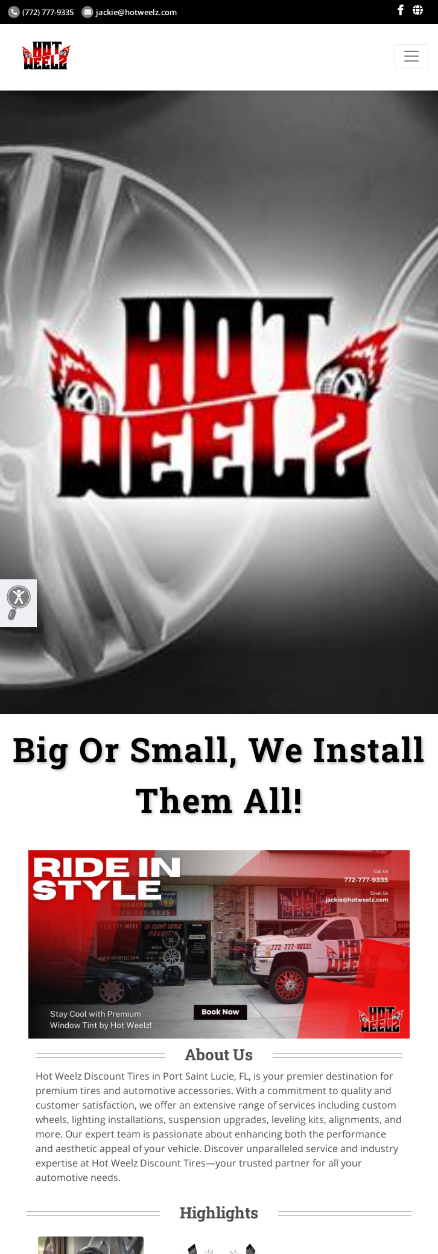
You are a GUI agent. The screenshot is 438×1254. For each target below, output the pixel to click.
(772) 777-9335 (41, 12)
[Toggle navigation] (411, 56)
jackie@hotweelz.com (129, 12)
